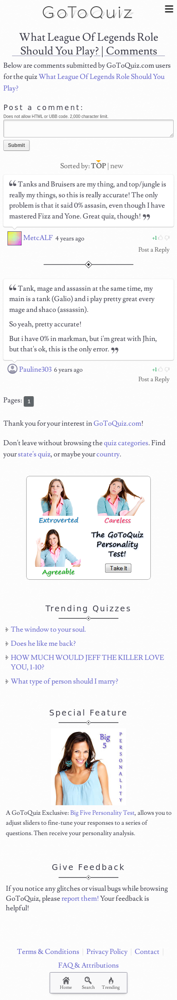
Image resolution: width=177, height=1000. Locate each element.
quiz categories (126, 443)
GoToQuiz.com (117, 423)
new (116, 166)
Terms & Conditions (48, 951)
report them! (80, 898)
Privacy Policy (107, 951)
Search (88, 983)
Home (66, 983)
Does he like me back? (43, 643)
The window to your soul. (48, 629)
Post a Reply (154, 250)
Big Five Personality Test (102, 813)
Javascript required (88, 128)
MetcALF (38, 238)
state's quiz (34, 454)
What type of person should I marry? (64, 681)
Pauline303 (35, 369)
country (108, 454)
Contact (147, 951)
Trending (111, 983)
